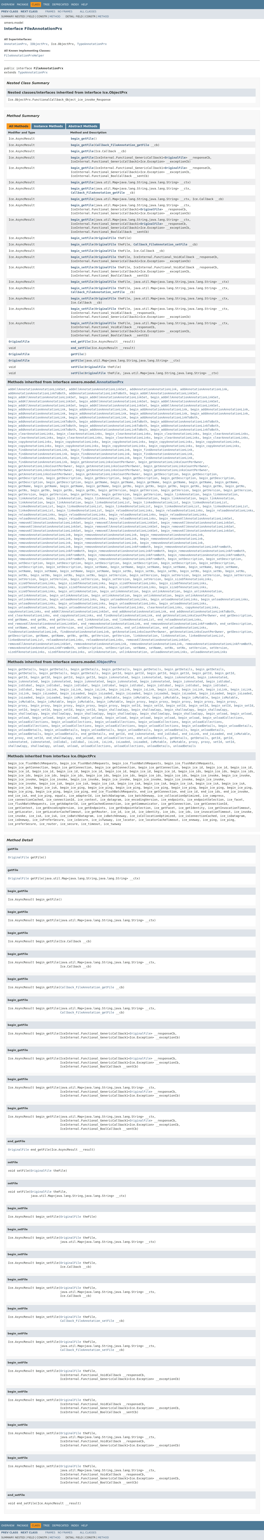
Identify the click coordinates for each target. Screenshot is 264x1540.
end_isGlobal (168, 733)
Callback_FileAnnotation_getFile (122, 145)
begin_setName (96, 567)
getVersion (100, 635)
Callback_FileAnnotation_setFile (160, 244)
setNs (169, 647)
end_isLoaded (213, 733)
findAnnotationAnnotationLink (32, 631)
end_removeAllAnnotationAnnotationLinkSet (43, 623)
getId (215, 738)
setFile (77, 367)
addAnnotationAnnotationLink (153, 389)
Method (55, 16)
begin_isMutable (77, 697)
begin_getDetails (22, 669)
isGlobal (60, 741)
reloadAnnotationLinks (64, 639)
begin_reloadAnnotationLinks (128, 510)
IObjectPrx (38, 44)
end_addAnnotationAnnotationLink (139, 611)
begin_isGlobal (218, 681)
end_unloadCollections (115, 738)
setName (139, 647)
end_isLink (190, 733)
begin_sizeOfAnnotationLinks (188, 579)
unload (58, 746)
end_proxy (16, 738)
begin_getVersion (112, 490)
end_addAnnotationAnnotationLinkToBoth (202, 611)
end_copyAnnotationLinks (73, 615)
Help (84, 4)
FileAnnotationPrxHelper (24, 55)
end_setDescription (235, 623)
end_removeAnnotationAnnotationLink (110, 623)
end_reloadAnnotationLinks (179, 619)
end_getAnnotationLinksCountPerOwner (186, 615)
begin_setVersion (112, 575)
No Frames (65, 11)
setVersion (197, 647)
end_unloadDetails (151, 738)
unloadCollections (96, 746)
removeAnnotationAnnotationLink (100, 644)
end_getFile (80, 341)
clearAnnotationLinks (126, 607)
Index (75, 4)
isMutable (158, 741)
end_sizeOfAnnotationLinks (99, 627)
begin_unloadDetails (198, 725)
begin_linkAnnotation (182, 494)
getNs (71, 635)
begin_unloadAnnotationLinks (73, 599)
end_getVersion (62, 619)
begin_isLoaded (44, 693)
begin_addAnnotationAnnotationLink (36, 409)
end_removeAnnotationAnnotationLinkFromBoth (180, 623)
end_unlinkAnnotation (142, 627)
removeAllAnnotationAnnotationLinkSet (157, 639)
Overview (7, 4)
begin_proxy (135, 701)
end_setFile (80, 348)
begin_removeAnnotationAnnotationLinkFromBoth (112, 546)
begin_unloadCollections (223, 717)
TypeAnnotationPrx (92, 44)
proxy (193, 741)
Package (22, 4)
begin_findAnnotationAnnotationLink (37, 449)
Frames (50, 11)
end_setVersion (62, 627)
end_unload (84, 738)
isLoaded (123, 741)
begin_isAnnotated (113, 677)
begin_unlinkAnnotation (77, 591)
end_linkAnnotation (93, 619)
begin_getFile (82, 138)
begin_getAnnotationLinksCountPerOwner (103, 462)
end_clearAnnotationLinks (29, 615)
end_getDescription (235, 615)
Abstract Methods (82, 126)
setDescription (90, 647)
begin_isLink (46, 689)
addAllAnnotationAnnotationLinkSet (36, 389)
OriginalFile (175, 157)
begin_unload (216, 713)
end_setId (35, 738)
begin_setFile (82, 238)
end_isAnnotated (141, 733)
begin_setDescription (185, 559)
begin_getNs (122, 486)
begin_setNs (122, 571)
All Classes (88, 11)
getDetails (178, 738)
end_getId (117, 733)
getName (42, 635)
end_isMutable (238, 733)
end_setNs (38, 627)
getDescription (239, 631)
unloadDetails (158, 746)
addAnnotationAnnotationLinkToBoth (36, 393)
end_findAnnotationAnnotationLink (124, 615)
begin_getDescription (161, 474)
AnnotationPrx (15, 44)
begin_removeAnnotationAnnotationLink (39, 534)
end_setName (17, 627)
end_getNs (38, 619)
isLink (93, 741)
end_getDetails (93, 733)
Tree (46, 4)
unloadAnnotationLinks (169, 652)
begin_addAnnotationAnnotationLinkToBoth (164, 417)
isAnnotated (17, 741)
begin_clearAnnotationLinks (30, 433)
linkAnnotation (145, 635)
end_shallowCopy (59, 738)
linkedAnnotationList (206, 635)
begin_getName (96, 482)
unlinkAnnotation (102, 652)
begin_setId (130, 705)
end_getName (17, 619)
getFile (77, 354)
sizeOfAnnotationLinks (26, 652)
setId (217, 741)
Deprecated (60, 4)
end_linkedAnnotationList (133, 619)
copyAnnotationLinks (201, 607)
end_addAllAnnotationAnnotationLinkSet (77, 611)
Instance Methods (48, 126)
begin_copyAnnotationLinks (30, 441)
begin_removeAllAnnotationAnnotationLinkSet (195, 518)
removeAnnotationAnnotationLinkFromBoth (218, 644)
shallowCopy (17, 746)
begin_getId (111, 673)
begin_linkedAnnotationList (107, 502)
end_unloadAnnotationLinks (184, 627)
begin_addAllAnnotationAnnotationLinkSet (164, 393)
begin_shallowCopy (113, 709)
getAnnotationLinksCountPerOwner (139, 631)
